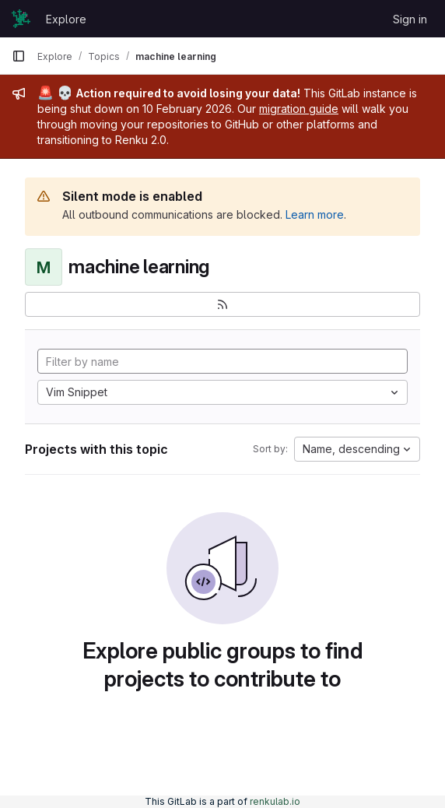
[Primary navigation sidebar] (18, 56)
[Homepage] (21, 18)
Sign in (410, 19)
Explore (66, 19)
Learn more (315, 214)
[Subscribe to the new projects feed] (222, 304)
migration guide (298, 108)
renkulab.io (275, 801)
